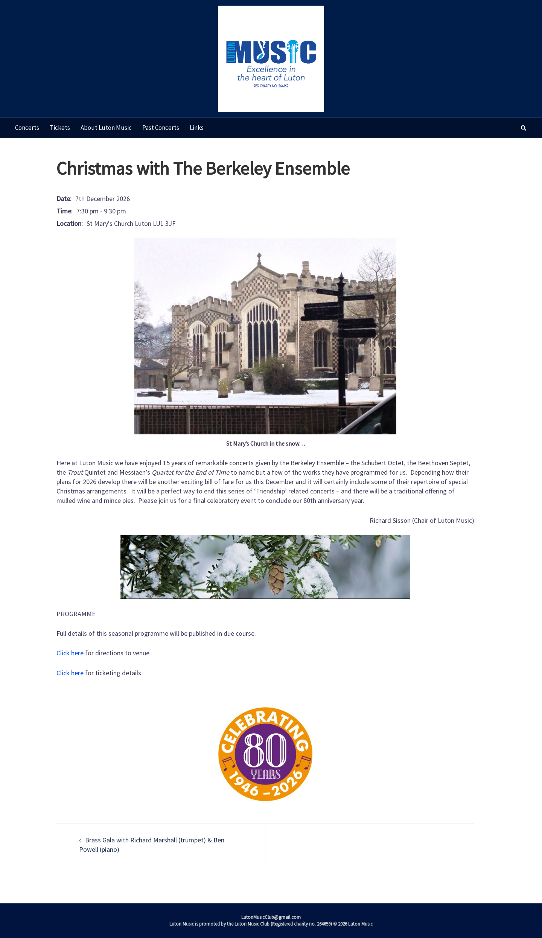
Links (197, 127)
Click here (70, 653)
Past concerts (160, 127)
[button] (524, 128)
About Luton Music (106, 127)
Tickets (60, 127)
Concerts (27, 127)
